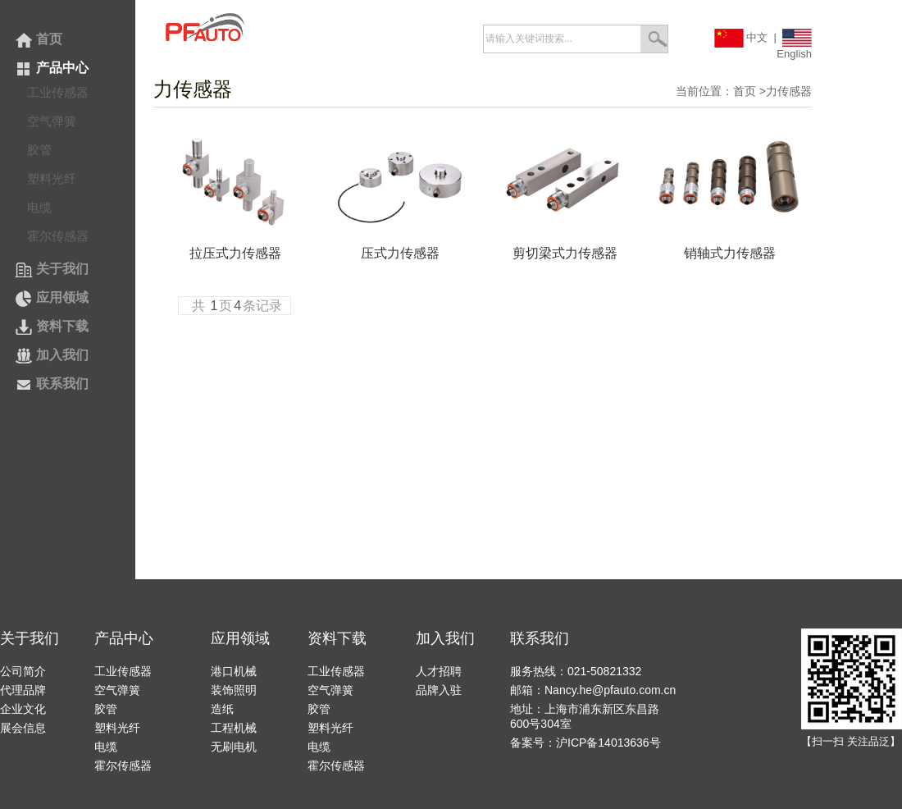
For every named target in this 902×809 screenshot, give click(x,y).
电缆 (39, 207)
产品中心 (52, 68)
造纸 (222, 708)
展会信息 (23, 727)
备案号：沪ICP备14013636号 (585, 742)
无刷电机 (234, 746)
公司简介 (23, 671)
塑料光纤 (51, 178)
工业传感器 (58, 92)
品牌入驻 (439, 690)
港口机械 (234, 671)
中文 (741, 37)
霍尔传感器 (58, 236)
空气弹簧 (51, 121)
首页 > (749, 91)
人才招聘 (439, 671)
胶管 (39, 150)
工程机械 (234, 727)
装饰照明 (234, 690)
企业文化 (23, 708)
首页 (38, 39)
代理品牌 (23, 690)
